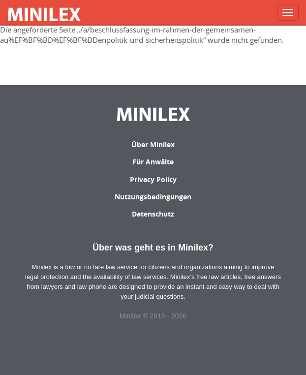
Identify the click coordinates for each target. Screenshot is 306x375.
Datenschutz (153, 214)
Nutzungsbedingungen (153, 196)
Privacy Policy (153, 179)
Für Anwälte (153, 161)
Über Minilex (153, 144)
